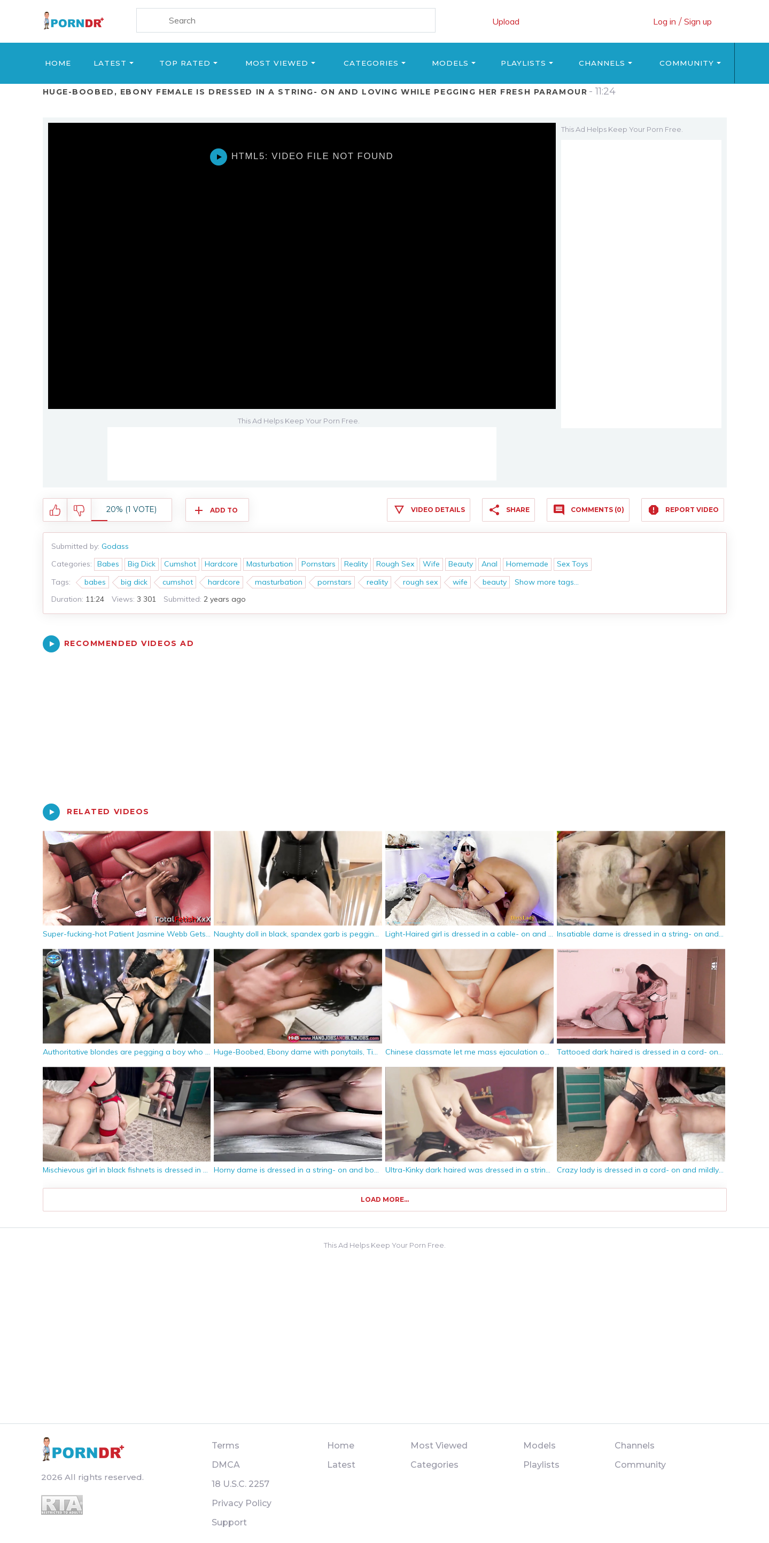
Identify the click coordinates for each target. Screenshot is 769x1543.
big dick (134, 582)
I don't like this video (79, 510)
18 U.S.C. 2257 (240, 1484)
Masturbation (269, 564)
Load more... (385, 1199)
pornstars (334, 582)
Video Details (438, 510)
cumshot (177, 582)
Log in (664, 21)
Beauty (460, 564)
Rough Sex (395, 564)
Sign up (698, 21)
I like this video (55, 510)
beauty (495, 582)
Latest (110, 63)
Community (686, 63)
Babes (108, 564)
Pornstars (318, 564)
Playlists (523, 63)
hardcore (224, 582)
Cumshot (180, 564)
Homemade (527, 564)
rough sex (420, 582)
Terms (225, 1445)
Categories (371, 63)
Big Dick (142, 564)
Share (518, 510)
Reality (356, 564)
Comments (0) (597, 510)
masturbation (278, 582)
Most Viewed (276, 63)
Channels (602, 63)
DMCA (226, 1465)
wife (460, 582)
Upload (505, 21)
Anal (489, 564)
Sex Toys (572, 564)
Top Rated (185, 63)
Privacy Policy (241, 1503)
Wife (431, 564)
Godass (115, 546)
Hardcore (221, 564)
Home (58, 63)
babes (95, 582)
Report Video (692, 510)
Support (229, 1522)
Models (450, 63)
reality (377, 582)
